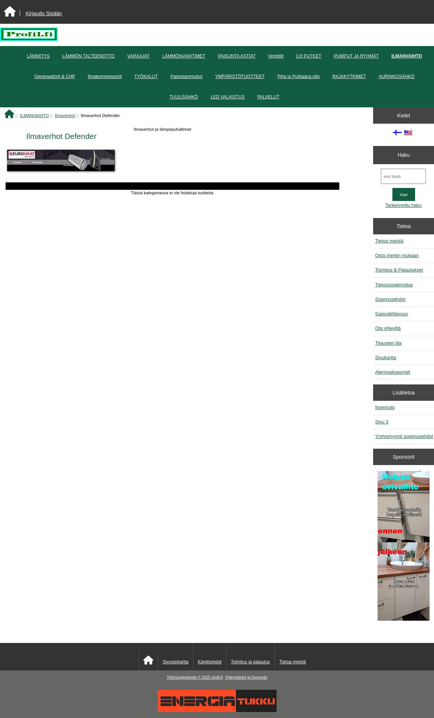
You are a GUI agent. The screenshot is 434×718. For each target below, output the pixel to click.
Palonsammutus (186, 76)
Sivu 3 (381, 422)
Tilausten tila (388, 343)
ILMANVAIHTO (34, 115)
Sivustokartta (175, 662)
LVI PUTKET (309, 56)
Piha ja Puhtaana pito (298, 76)
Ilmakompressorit (104, 76)
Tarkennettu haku (403, 205)
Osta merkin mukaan (397, 255)
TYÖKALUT (146, 76)
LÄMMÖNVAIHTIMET (183, 56)
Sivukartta (385, 357)
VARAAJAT (138, 56)
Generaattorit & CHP (54, 76)
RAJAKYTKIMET (349, 76)
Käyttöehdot (210, 662)
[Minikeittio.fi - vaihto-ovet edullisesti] (404, 547)
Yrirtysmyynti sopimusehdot (404, 436)
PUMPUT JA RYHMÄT (356, 56)
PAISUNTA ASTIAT (236, 56)
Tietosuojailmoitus (394, 284)
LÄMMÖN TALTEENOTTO (88, 56)
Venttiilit (275, 56)
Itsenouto (384, 407)
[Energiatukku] (217, 710)
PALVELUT (268, 97)
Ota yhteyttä (388, 328)
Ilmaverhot (65, 115)
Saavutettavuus (391, 313)
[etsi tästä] (403, 176)
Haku (403, 155)
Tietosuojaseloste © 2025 (189, 677)
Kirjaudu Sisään (44, 13)
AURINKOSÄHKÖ (397, 76)
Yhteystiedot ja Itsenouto (246, 677)
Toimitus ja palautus (250, 662)
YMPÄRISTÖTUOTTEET (240, 76)
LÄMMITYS (38, 56)
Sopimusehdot (390, 299)
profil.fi (217, 677)
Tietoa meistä (389, 241)
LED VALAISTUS (228, 97)
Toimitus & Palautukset (399, 270)
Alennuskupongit (392, 372)
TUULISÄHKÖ (183, 97)
